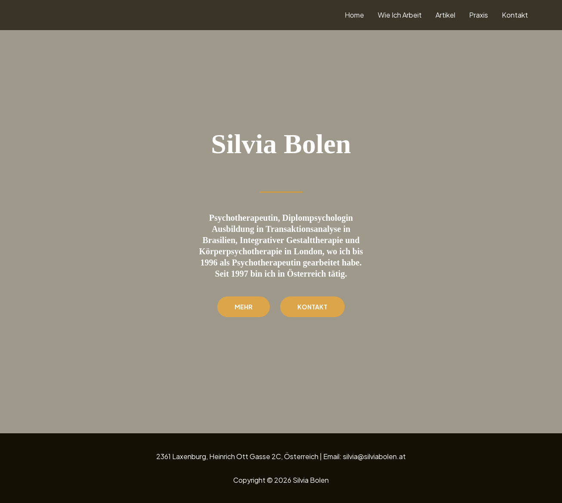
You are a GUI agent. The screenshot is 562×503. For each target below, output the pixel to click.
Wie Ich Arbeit (400, 14)
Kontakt (515, 14)
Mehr (244, 307)
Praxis (478, 14)
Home (354, 14)
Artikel (445, 14)
